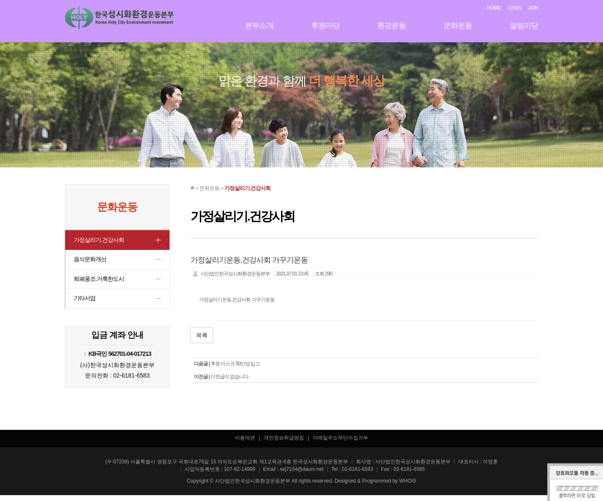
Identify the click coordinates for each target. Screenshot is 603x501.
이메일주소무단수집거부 (340, 444)
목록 (202, 335)
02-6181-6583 (131, 381)
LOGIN (514, 8)
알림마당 (524, 25)
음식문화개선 (91, 261)
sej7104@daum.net (301, 475)
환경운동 (391, 25)
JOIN (533, 8)
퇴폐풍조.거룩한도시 (101, 282)
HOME (493, 8)
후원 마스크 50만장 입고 (235, 364)
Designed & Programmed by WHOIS (375, 487)
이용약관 (245, 444)
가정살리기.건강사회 (101, 240)
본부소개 (259, 25)
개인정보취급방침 (284, 444)
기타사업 (85, 303)
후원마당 (325, 25)
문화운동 (457, 25)
